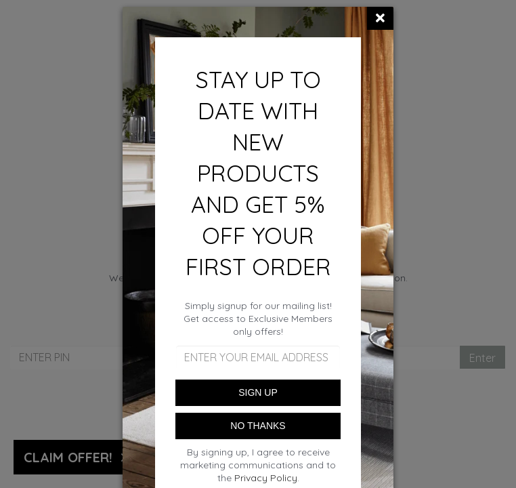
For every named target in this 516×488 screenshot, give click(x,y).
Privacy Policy (265, 478)
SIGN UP (258, 392)
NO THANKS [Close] (257, 425)
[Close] (380, 18)
